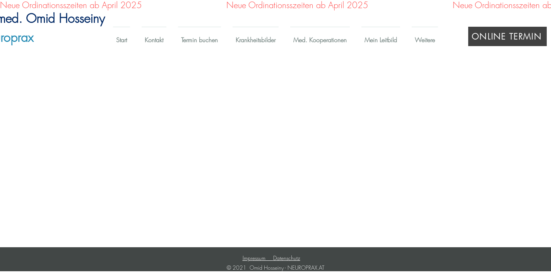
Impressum (258, 258)
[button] (255, 36)
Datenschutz (286, 258)
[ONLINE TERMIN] (507, 36)
